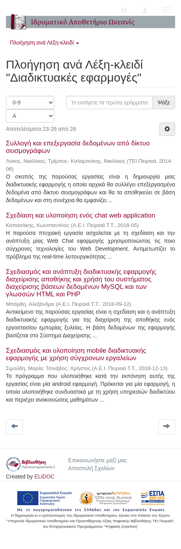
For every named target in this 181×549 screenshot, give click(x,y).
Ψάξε (163, 102)
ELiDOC (44, 476)
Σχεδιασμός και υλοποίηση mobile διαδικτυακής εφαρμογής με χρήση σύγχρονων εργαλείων (76, 354)
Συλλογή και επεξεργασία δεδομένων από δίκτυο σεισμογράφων (78, 147)
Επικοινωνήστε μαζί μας (97, 460)
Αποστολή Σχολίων (91, 468)
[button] (124, 10)
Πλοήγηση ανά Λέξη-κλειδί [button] (44, 42)
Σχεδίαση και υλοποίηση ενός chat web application (80, 215)
